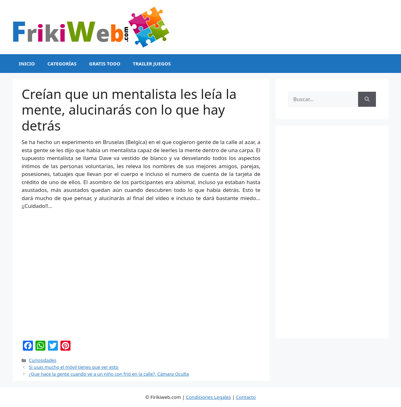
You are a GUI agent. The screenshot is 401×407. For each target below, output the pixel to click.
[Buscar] (367, 99)
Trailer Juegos (152, 63)
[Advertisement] (332, 232)
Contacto (246, 397)
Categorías (61, 63)
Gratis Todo (104, 63)
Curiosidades (42, 360)
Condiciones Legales (208, 397)
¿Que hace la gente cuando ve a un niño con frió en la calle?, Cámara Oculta (109, 374)
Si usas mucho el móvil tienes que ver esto (73, 367)
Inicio (27, 63)
